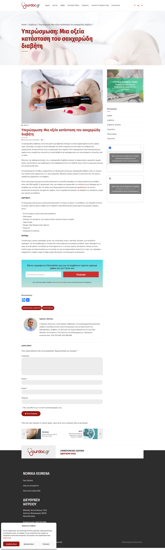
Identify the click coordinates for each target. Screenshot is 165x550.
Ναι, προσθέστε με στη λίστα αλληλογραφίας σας (41, 407)
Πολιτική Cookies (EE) (31, 491)
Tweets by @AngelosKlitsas (125, 189)
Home (24, 24)
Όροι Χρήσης (28, 480)
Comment (25, 356)
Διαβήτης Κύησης (114, 124)
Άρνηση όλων (29, 544)
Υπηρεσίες (85, 5)
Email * (24, 388)
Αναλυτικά (7, 538)
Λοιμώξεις (111, 129)
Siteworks (138, 542)
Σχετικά (55, 5)
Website (24, 398)
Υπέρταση (111, 138)
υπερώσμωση (48, 308)
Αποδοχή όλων (11, 544)
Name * (24, 379)
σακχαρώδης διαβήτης (32, 308)
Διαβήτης (33, 24)
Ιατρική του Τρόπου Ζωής (100, 5)
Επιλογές (46, 544)
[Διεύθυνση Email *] (43, 274)
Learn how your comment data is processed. (70, 423)
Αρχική (47, 5)
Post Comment (32, 414)
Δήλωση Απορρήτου (31, 485)
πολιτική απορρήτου (62, 282)
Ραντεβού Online (73, 5)
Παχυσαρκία (112, 134)
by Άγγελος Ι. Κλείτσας (31, 140)
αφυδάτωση (82, 187)
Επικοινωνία (116, 5)
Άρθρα (62, 5)
